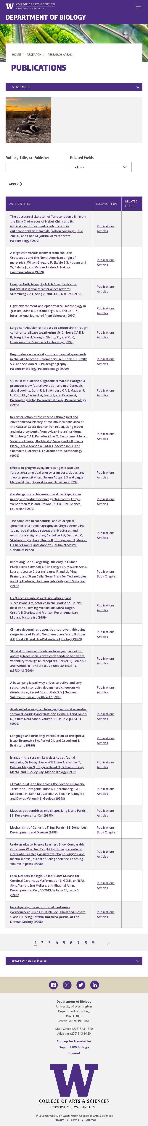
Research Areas (59, 55)
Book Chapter (107, 576)
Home (16, 55)
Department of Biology (46, 17)
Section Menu (20, 87)
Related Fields (82, 157)
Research (34, 55)
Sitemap (91, 1120)
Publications (106, 226)
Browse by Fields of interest (30, 960)
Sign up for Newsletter (74, 1041)
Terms (74, 1120)
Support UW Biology (74, 1047)
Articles (102, 231)
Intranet (74, 1053)
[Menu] (138, 6)
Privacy (59, 1120)
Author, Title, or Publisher (27, 157)
